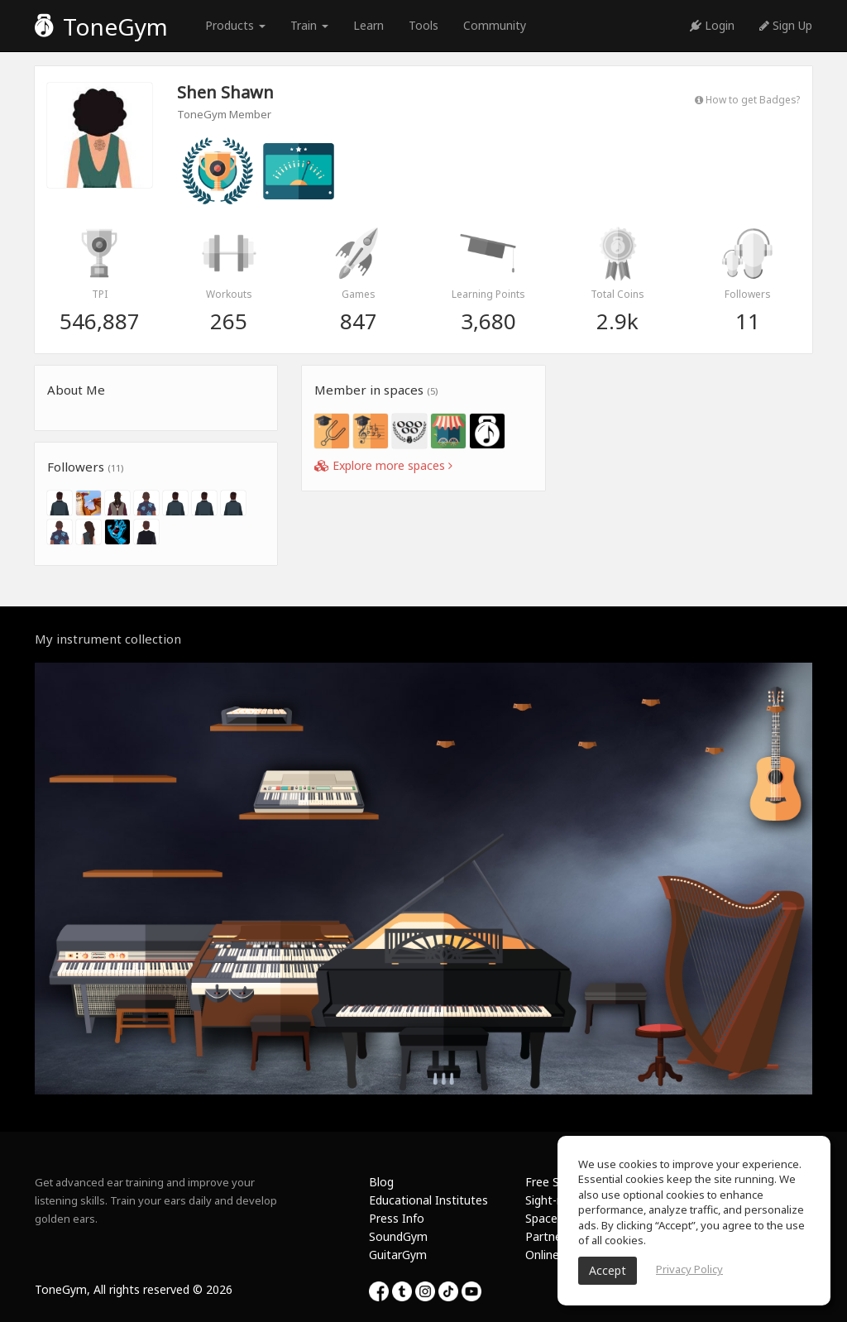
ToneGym (101, 26)
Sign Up (785, 25)
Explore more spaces (383, 465)
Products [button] (235, 25)
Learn (368, 25)
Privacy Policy (689, 1269)
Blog (381, 1182)
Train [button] (309, 25)
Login (712, 25)
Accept (607, 1270)
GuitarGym (398, 1254)
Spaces (544, 1218)
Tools (423, 25)
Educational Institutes (428, 1200)
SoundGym (398, 1236)
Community (494, 25)
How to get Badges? (747, 99)
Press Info (396, 1218)
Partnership (556, 1236)
